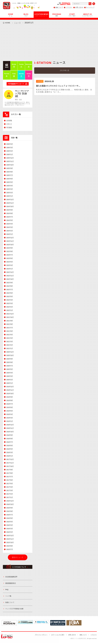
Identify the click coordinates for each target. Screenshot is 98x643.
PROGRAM (56, 14)
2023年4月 (9, 265)
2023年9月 (9, 248)
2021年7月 (9, 327)
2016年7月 (9, 515)
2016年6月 (9, 518)
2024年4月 (9, 224)
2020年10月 (10, 355)
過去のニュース (17, 557)
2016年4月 (9, 525)
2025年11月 (10, 161)
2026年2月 (9, 151)
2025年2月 (9, 192)
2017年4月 (9, 487)
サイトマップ (90, 7)
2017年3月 (9, 490)
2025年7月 (9, 175)
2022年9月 (9, 282)
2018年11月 (10, 428)
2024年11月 (10, 203)
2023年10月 (10, 244)
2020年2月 (9, 379)
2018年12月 (10, 425)
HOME (10, 14)
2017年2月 (9, 494)
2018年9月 (9, 435)
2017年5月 (9, 483)
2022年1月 (9, 310)
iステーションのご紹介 (57, 634)
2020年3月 (9, 376)
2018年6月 (9, 445)
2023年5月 (9, 262)
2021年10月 (10, 317)
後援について (9, 602)
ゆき (20, 99)
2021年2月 (9, 345)
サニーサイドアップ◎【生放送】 (22, 93)
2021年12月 (10, 314)
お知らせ (9, 124)
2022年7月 (9, 289)
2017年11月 (10, 463)
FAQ (6, 589)
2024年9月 (9, 210)
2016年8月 (9, 511)
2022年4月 (9, 300)
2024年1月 (9, 234)
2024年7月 (9, 217)
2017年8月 (9, 473)
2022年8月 (9, 286)
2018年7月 (9, 442)
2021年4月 (9, 338)
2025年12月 (10, 158)
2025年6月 (9, 179)
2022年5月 (9, 296)
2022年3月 (9, 303)
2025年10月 (10, 165)
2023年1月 (9, 269)
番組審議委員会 (10, 583)
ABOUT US (87, 14)
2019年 (28, 23)
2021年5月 (9, 334)
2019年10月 (10, 393)
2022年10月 (10, 279)
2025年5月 (9, 182)
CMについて (59, 7)
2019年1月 (9, 421)
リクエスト (69, 7)
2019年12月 (10, 386)
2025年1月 (9, 196)
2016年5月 (9, 521)
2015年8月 (9, 546)
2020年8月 (9, 362)
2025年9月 (9, 168)
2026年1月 (9, 154)
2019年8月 (9, 400)
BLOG (26, 14)
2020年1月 (9, 383)
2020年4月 (9, 373)
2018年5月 (9, 449)
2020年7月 (9, 366)
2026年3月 (9, 147)
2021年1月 (9, 348)
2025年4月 (9, 185)
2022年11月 (10, 275)
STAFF (72, 14)
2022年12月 (10, 272)
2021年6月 (9, 331)
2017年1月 (9, 497)
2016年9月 (9, 508)
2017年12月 (10, 459)
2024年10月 (10, 206)
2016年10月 (10, 504)
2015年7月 (9, 549)
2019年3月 (9, 418)
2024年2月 (9, 231)
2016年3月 (9, 528)
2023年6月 (9, 258)
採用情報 (9, 120)
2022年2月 (9, 307)
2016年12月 (10, 501)
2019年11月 (10, 390)
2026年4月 (9, 144)
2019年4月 (9, 414)
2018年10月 (10, 431)
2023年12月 (10, 237)
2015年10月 (10, 542)
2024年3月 (9, 227)
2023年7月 (9, 255)
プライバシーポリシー (41, 634)
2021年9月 (9, 321)
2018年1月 (9, 456)
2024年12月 (10, 199)
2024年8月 (9, 213)
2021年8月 (9, 324)
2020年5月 (9, 369)
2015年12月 (10, 535)
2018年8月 (9, 438)
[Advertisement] (49, 42)
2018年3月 (9, 452)
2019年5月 (9, 411)
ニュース (17, 23)
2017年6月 (9, 480)
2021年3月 (9, 341)
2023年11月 (10, 241)
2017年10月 (10, 466)
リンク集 (8, 596)
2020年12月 (10, 352)
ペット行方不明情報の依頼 (14, 609)
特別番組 (9, 127)
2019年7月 (9, 404)
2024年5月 (9, 220)
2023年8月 (9, 251)
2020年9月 (9, 359)
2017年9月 (9, 470)
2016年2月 (9, 532)
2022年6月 (9, 293)
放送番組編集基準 (11, 577)
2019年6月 (9, 407)
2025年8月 (9, 172)
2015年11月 (10, 539)
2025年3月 (9, 189)
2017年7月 (9, 477)
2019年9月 (9, 397)
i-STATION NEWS (41, 14)
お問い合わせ (79, 7)
